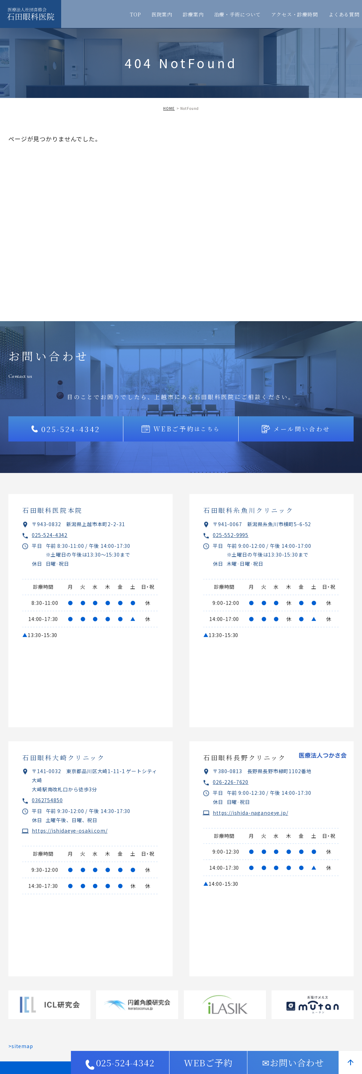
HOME (169, 108)
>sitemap (20, 1046)
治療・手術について (237, 14)
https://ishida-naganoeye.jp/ (250, 812)
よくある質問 (344, 14)
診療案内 (193, 14)
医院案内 (162, 14)
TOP (135, 14)
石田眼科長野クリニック (244, 757)
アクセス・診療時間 (294, 14)
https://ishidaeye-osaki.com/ (70, 830)
